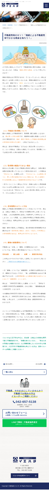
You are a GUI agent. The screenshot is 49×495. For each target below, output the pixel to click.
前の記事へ (9, 364)
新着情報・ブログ (12, 25)
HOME (4, 25)
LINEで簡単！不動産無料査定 (24, 423)
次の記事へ (39, 364)
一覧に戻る (8, 372)
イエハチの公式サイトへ (24, 475)
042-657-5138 (24, 401)
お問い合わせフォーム (23, 414)
